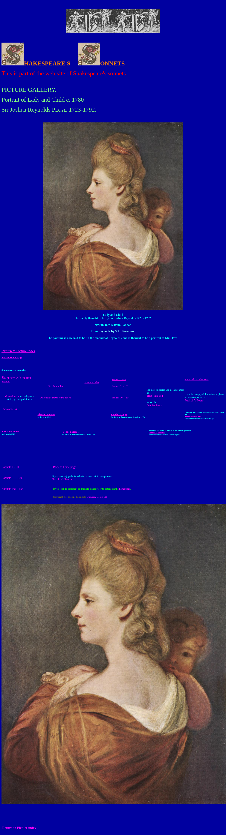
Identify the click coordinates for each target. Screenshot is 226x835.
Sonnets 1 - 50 (119, 379)
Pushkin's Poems (195, 400)
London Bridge (119, 414)
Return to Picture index (19, 828)
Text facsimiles (55, 386)
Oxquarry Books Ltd (97, 496)
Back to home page (64, 467)
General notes (12, 396)
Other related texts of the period (55, 397)
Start (5, 378)
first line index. (154, 405)
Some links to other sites (197, 379)
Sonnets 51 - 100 (120, 386)
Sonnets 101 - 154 (120, 397)
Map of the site (10, 409)
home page (124, 488)
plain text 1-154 (155, 395)
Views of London (46, 414)
